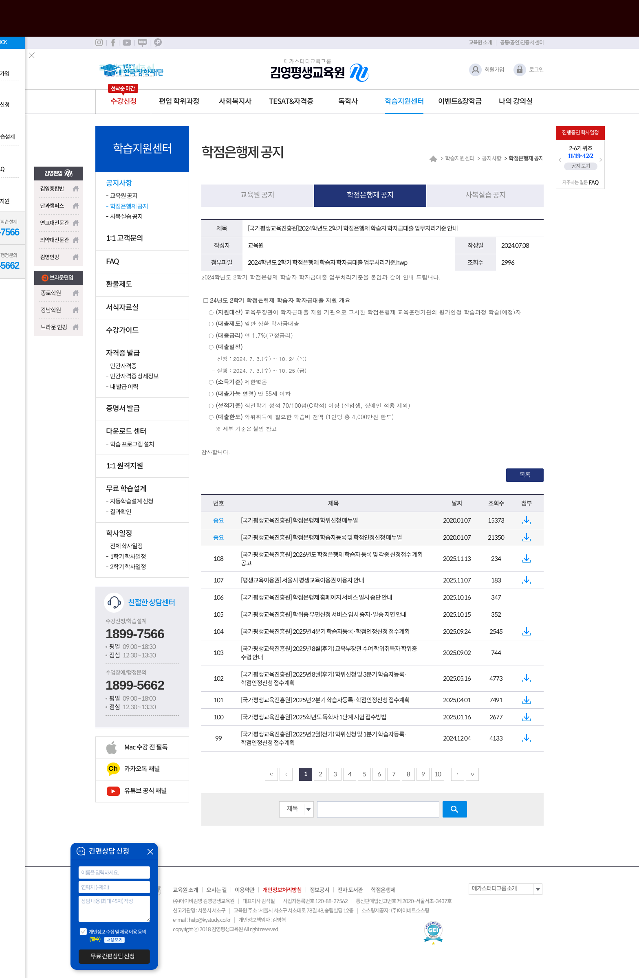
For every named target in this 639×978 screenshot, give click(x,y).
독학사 (348, 101)
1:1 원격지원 (124, 466)
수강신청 (123, 101)
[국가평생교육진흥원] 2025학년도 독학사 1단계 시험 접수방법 (313, 717)
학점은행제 (383, 890)
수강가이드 (122, 330)
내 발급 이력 (124, 387)
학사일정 (119, 533)
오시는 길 (216, 890)
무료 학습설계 (126, 488)
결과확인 (120, 512)
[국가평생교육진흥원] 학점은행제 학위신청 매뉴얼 (299, 520)
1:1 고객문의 (124, 238)
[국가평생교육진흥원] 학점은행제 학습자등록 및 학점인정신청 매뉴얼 (321, 537)
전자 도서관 (350, 890)
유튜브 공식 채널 (145, 791)
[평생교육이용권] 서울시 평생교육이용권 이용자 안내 (302, 580)
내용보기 (114, 940)
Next (600, 160)
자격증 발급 (123, 353)
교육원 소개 (480, 42)
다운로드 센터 (126, 431)
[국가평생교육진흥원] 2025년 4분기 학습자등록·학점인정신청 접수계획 (325, 631)
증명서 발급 (123, 408)
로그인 (536, 69)
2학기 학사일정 (128, 567)
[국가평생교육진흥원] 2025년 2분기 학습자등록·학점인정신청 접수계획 (325, 700)
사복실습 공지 (126, 216)
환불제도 (119, 284)
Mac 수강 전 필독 (145, 747)
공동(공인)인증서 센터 (522, 42)
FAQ (112, 261)
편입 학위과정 (179, 101)
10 (437, 774)
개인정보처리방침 (282, 890)
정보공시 (319, 890)
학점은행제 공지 (129, 206)
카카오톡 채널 (142, 769)
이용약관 (244, 890)
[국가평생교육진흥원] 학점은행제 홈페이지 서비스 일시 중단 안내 (316, 597)
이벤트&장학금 (460, 101)
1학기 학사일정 (128, 556)
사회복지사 (235, 101)
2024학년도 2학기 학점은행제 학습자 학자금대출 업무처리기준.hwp (327, 262)
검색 (455, 809)
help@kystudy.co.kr (209, 919)
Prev (560, 160)
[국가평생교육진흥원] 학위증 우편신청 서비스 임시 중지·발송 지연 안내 (323, 614)
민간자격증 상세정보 (134, 376)
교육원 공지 (123, 196)
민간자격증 (123, 366)
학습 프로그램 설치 (132, 444)
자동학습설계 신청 (131, 501)
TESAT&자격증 (291, 101)
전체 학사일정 (126, 546)
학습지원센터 (404, 101)
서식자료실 (122, 307)
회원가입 (494, 69)
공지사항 (119, 183)
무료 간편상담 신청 (112, 956)
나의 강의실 (516, 101)
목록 (525, 475)
